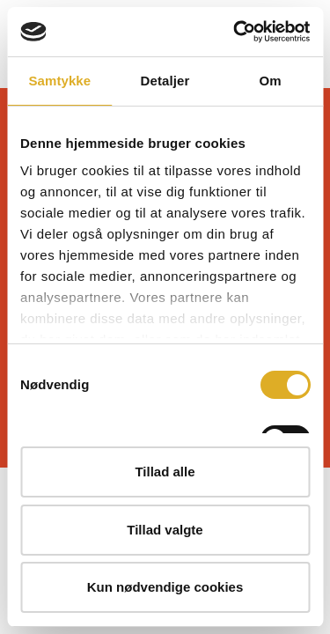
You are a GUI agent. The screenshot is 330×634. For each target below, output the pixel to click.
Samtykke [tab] (59, 80)
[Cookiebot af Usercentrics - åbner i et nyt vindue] (235, 31)
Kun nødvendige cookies (165, 586)
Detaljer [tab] (165, 80)
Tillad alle (164, 471)
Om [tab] (271, 80)
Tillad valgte (164, 529)
